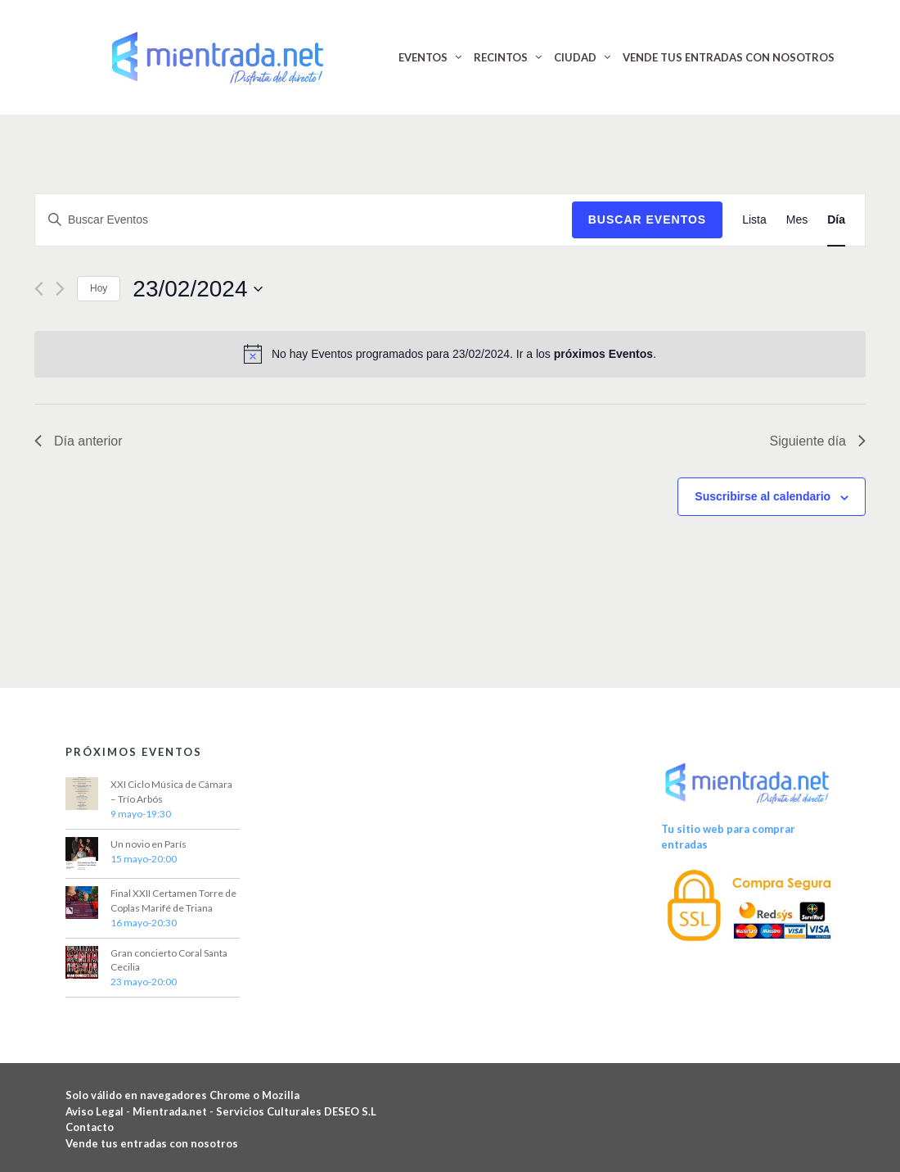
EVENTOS (423, 57)
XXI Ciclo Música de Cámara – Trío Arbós (171, 791)
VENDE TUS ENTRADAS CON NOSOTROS (729, 57)
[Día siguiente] (60, 288)
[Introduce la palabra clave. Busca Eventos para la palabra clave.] (303, 220)
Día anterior (78, 441)
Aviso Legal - (99, 1111)
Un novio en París (148, 844)
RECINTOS (501, 57)
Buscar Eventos (647, 219)
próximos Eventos (603, 353)
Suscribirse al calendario (762, 496)
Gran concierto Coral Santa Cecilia (168, 960)
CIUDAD (575, 57)
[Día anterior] (38, 288)
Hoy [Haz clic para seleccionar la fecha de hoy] (98, 288)
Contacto (89, 1127)
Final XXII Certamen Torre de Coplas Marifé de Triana (173, 900)
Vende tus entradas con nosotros (151, 1143)
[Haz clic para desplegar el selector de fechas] (198, 289)
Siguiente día (818, 441)
